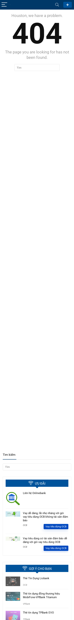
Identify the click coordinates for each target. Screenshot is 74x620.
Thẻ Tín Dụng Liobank (36, 578)
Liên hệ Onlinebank (34, 493)
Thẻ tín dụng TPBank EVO (38, 612)
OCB (25, 525)
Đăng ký (67, 4)
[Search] (57, 5)
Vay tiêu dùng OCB (56, 526)
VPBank (26, 604)
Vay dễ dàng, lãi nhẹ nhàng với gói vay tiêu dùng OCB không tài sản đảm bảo (45, 517)
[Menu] (4, 5)
